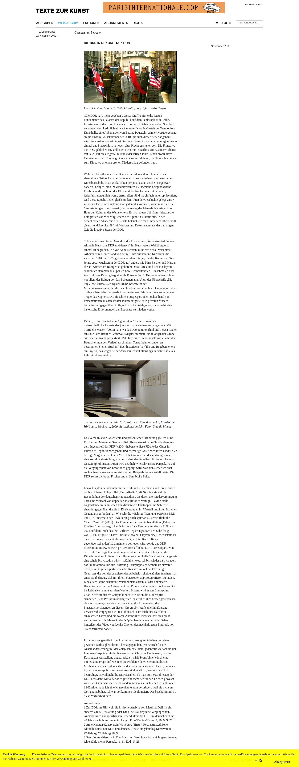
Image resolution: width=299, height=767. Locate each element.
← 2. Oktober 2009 (45, 31)
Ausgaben (45, 23)
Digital (139, 23)
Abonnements (116, 23)
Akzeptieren (282, 761)
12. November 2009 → (47, 35)
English (249, 4)
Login (226, 23)
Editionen (91, 23)
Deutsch (259, 4)
